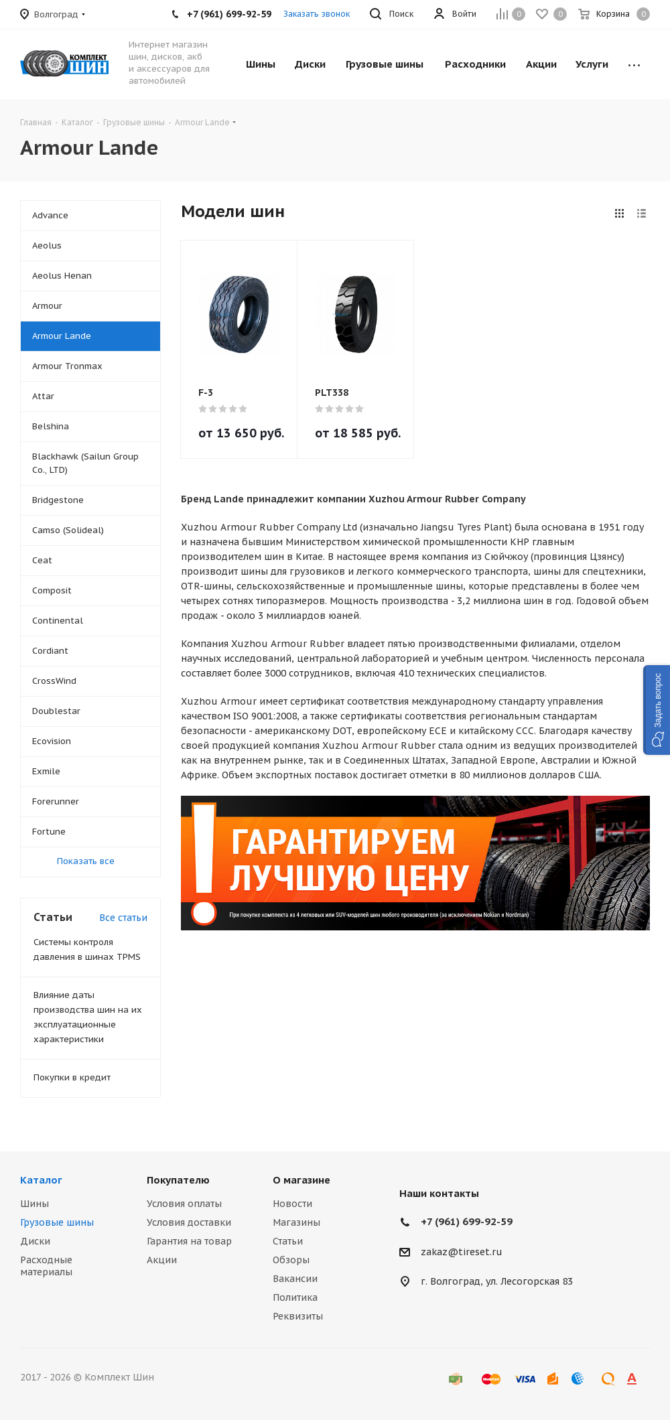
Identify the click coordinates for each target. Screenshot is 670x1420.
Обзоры (291, 1260)
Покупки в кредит (72, 1077)
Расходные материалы (46, 1266)
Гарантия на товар (189, 1241)
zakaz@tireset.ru (462, 1252)
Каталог (41, 1180)
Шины (34, 1204)
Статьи (288, 1241)
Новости (292, 1204)
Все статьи (123, 918)
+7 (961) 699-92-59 (467, 1221)
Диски (35, 1241)
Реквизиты (298, 1316)
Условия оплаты (184, 1204)
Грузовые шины (57, 1222)
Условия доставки (189, 1222)
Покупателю (178, 1180)
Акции (162, 1260)
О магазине (301, 1180)
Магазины (296, 1222)
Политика (295, 1297)
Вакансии (295, 1279)
